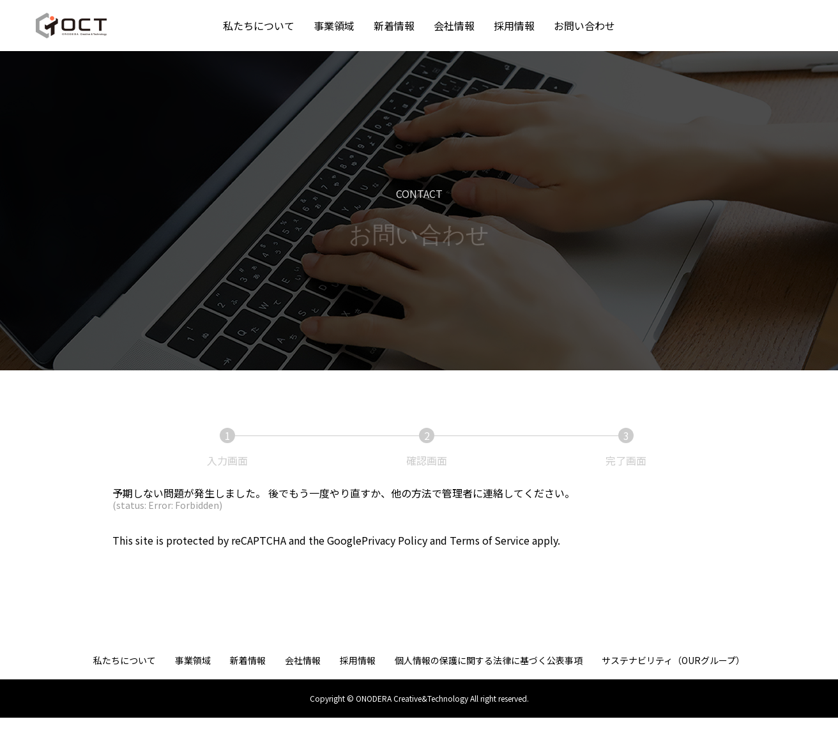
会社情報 (454, 25)
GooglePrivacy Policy (377, 540)
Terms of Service (489, 540)
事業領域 (334, 25)
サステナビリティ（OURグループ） (673, 660)
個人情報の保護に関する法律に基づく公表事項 (489, 660)
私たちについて (258, 25)
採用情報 (514, 25)
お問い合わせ (584, 25)
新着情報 (394, 25)
